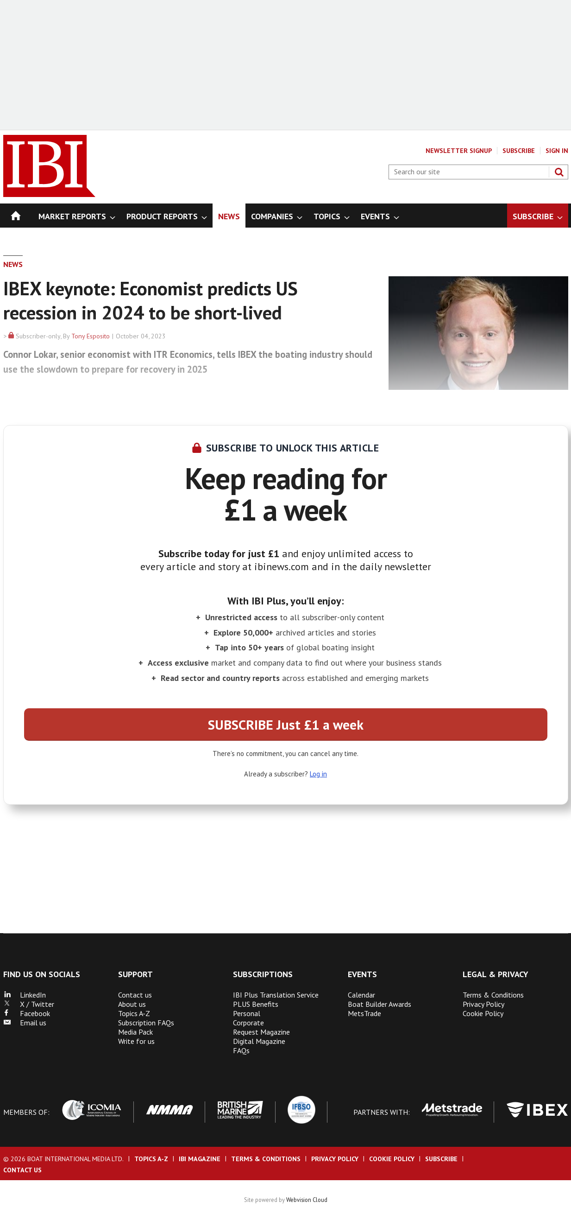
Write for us (136, 1041)
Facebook (26, 1013)
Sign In (557, 150)
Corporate (248, 1022)
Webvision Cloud (306, 1199)
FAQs (241, 1050)
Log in (318, 773)
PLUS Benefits (255, 1004)
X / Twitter (28, 1004)
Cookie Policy (483, 1013)
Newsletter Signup (459, 150)
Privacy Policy (483, 1004)
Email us (24, 1022)
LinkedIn (24, 994)
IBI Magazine (199, 1159)
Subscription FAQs (146, 1022)
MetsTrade (364, 1013)
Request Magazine (261, 1031)
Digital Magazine (259, 1041)
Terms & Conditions (493, 994)
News (13, 264)
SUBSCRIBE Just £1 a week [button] (286, 724)
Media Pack (135, 1031)
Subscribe (518, 150)
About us (132, 1004)
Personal (246, 1013)
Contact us (135, 994)
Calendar (361, 994)
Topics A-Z (134, 1013)
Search (559, 172)
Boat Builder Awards (379, 1004)
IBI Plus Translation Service (276, 994)
